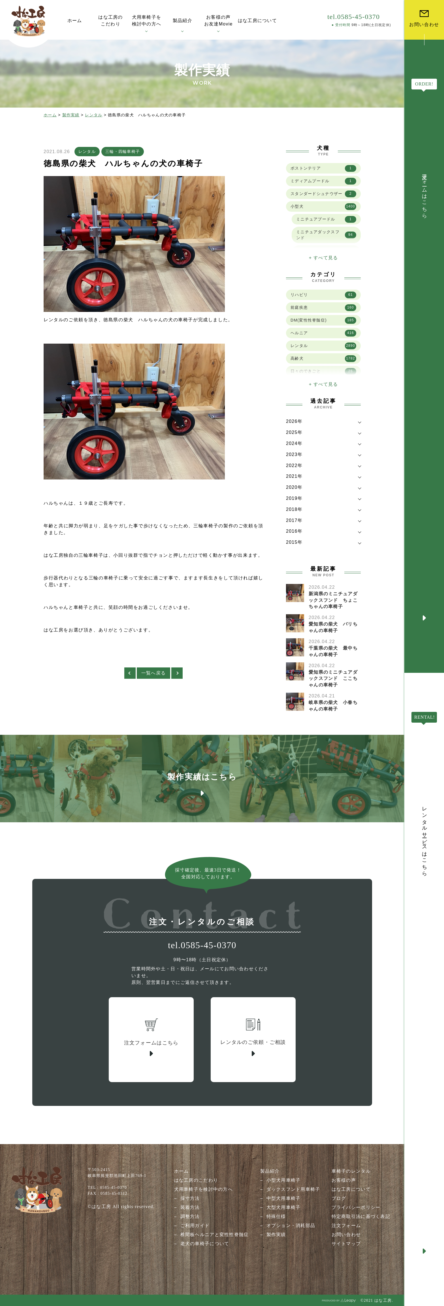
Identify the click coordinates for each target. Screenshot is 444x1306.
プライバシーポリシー (356, 1207)
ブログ (339, 1198)
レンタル (93, 115)
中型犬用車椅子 (283, 1198)
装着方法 (190, 1207)
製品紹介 (270, 1171)
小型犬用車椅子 (283, 1180)
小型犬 (323, 206)
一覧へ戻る (153, 673)
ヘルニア (323, 333)
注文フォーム (346, 1225)
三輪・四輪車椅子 (122, 151)
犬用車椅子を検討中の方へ (203, 1189)
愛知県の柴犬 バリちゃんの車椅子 (333, 627)
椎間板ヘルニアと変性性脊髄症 (214, 1234)
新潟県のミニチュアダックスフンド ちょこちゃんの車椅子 (333, 600)
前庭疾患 (323, 307)
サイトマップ (346, 1243)
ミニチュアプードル (326, 219)
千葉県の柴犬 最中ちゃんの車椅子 (333, 651)
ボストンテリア (323, 168)
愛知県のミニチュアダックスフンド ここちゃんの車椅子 (333, 678)
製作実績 (71, 115)
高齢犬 (323, 358)
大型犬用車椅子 (283, 1207)
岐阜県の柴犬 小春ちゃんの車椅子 (333, 705)
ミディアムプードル (323, 181)
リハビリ (323, 295)
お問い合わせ (346, 1234)
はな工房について (351, 1189)
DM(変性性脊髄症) (323, 320)
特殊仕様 (276, 1216)
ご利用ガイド (195, 1225)
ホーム (50, 115)
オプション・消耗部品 (290, 1225)
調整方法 (190, 1216)
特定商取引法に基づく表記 (361, 1216)
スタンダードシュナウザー (323, 193)
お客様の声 (344, 1180)
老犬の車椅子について (204, 1243)
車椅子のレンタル (351, 1171)
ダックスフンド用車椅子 (293, 1189)
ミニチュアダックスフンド (326, 235)
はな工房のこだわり (196, 1180)
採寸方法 (190, 1198)
